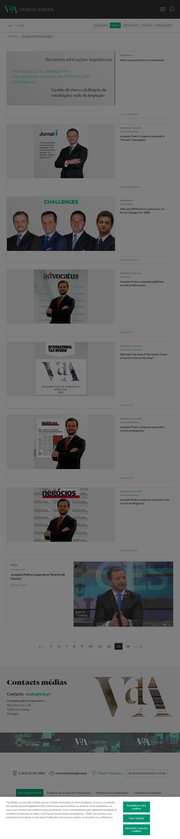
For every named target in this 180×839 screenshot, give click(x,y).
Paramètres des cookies (136, 808)
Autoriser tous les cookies (136, 830)
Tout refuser (136, 818)
